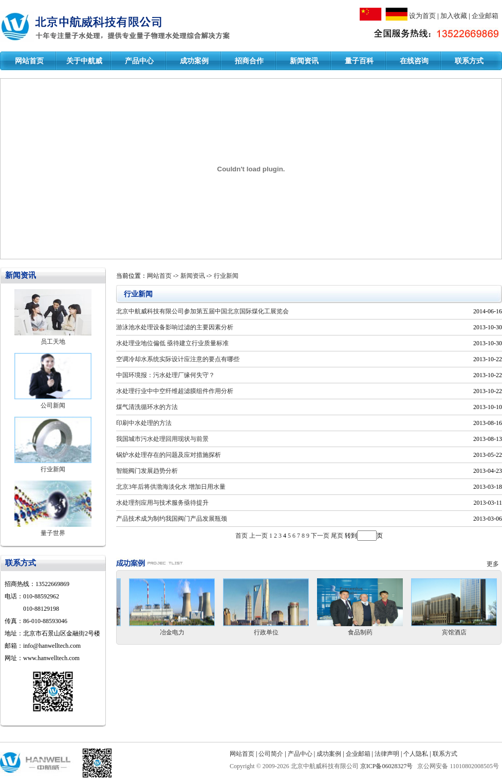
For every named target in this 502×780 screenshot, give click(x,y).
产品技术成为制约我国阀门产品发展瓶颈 (171, 518)
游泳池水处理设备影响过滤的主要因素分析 (174, 327)
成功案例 (194, 61)
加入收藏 (453, 16)
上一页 (258, 535)
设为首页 (422, 16)
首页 (241, 535)
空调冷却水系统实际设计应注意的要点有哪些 (177, 359)
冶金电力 (172, 632)
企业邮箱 (485, 16)
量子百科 (359, 61)
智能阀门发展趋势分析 (147, 470)
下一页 (320, 535)
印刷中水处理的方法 (144, 423)
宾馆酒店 (454, 632)
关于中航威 (84, 61)
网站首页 (29, 61)
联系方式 (469, 61)
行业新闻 (53, 469)
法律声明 (387, 753)
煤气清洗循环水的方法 (147, 407)
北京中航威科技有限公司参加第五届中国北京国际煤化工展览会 (202, 311)
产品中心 (139, 61)
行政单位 (266, 632)
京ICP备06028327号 (387, 766)
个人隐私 (415, 753)
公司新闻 (53, 405)
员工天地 (53, 341)
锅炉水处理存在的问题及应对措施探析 (168, 454)
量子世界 (53, 533)
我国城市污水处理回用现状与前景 (162, 438)
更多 (494, 564)
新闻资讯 (304, 61)
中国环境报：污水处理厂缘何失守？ (165, 375)
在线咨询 (414, 61)
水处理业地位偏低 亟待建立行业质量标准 (172, 343)
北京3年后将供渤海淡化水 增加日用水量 (171, 486)
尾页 (337, 535)
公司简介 (270, 753)
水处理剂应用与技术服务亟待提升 (162, 502)
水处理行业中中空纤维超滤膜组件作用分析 (174, 391)
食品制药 (360, 632)
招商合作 (249, 61)
